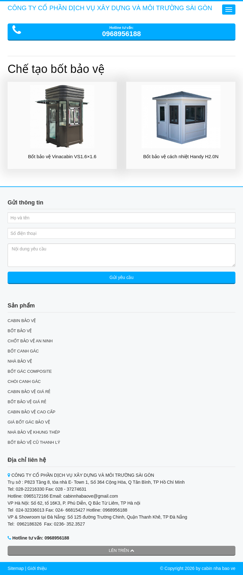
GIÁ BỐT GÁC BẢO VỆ (29, 422)
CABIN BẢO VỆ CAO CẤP (31, 412)
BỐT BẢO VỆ (20, 330)
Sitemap (16, 568)
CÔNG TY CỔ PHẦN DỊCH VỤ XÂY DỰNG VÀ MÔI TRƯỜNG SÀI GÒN (110, 7)
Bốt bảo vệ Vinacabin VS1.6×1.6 (62, 156)
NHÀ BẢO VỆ (20, 361)
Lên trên (121, 550)
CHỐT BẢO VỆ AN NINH (30, 341)
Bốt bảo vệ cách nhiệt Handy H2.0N (180, 156)
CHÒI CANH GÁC (24, 381)
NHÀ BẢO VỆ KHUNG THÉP (34, 432)
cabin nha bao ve (218, 568)
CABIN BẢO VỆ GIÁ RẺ (29, 391)
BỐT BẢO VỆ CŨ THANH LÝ (34, 442)
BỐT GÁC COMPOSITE (30, 371)
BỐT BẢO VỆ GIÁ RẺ (27, 401)
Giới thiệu (37, 568)
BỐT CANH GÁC (23, 351)
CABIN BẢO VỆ (22, 320)
